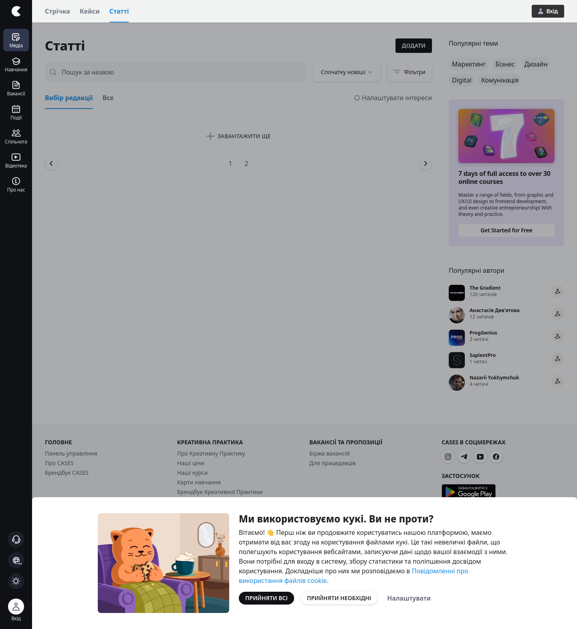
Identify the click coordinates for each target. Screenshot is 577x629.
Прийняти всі (266, 598)
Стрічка (57, 11)
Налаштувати (409, 598)
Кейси (90, 11)
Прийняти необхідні (339, 598)
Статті (119, 11)
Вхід (548, 11)
